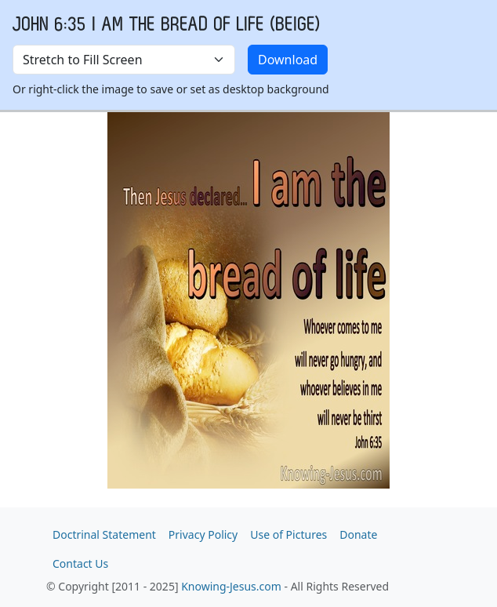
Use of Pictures (288, 534)
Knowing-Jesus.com (231, 586)
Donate (358, 534)
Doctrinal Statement (104, 534)
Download (287, 59)
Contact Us (80, 563)
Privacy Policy (203, 534)
